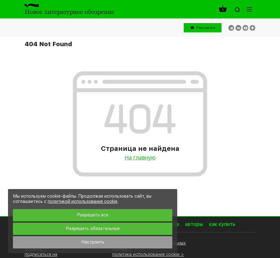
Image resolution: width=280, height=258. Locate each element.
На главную (140, 157)
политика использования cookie (146, 254)
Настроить (92, 242)
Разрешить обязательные (93, 228)
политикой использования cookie (83, 201)
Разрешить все (92, 214)
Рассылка (205, 27)
